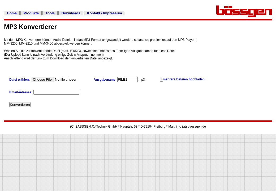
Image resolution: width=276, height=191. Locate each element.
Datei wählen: (19, 79)
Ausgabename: (105, 79)
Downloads (70, 13)
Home (12, 13)
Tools (50, 13)
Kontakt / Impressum (104, 13)
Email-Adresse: (21, 92)
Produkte (31, 13)
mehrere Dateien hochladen (184, 79)
